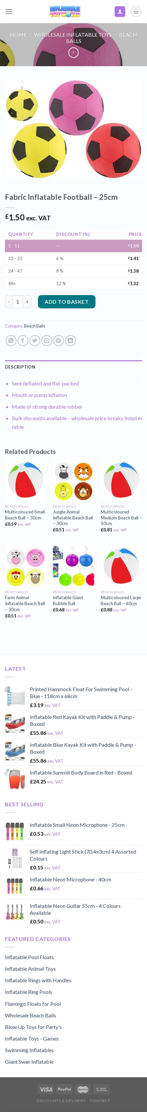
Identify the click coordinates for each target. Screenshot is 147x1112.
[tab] (73, 367)
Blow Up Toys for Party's (33, 1027)
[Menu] (9, 11)
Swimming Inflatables (29, 1050)
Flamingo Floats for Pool (33, 1004)
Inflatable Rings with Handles (38, 980)
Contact (100, 1100)
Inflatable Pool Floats (29, 957)
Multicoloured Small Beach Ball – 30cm (25, 514)
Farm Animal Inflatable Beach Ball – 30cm (25, 603)
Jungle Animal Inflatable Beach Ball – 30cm (73, 517)
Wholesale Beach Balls (30, 1015)
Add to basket (67, 301)
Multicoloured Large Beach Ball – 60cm (121, 600)
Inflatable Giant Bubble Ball (68, 600)
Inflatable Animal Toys (30, 968)
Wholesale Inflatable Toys (73, 34)
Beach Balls (34, 326)
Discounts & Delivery (61, 1100)
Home (18, 34)
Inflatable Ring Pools (28, 992)
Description (20, 367)
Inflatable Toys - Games (32, 1038)
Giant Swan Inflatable (29, 1061)
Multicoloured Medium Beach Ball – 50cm (121, 517)
